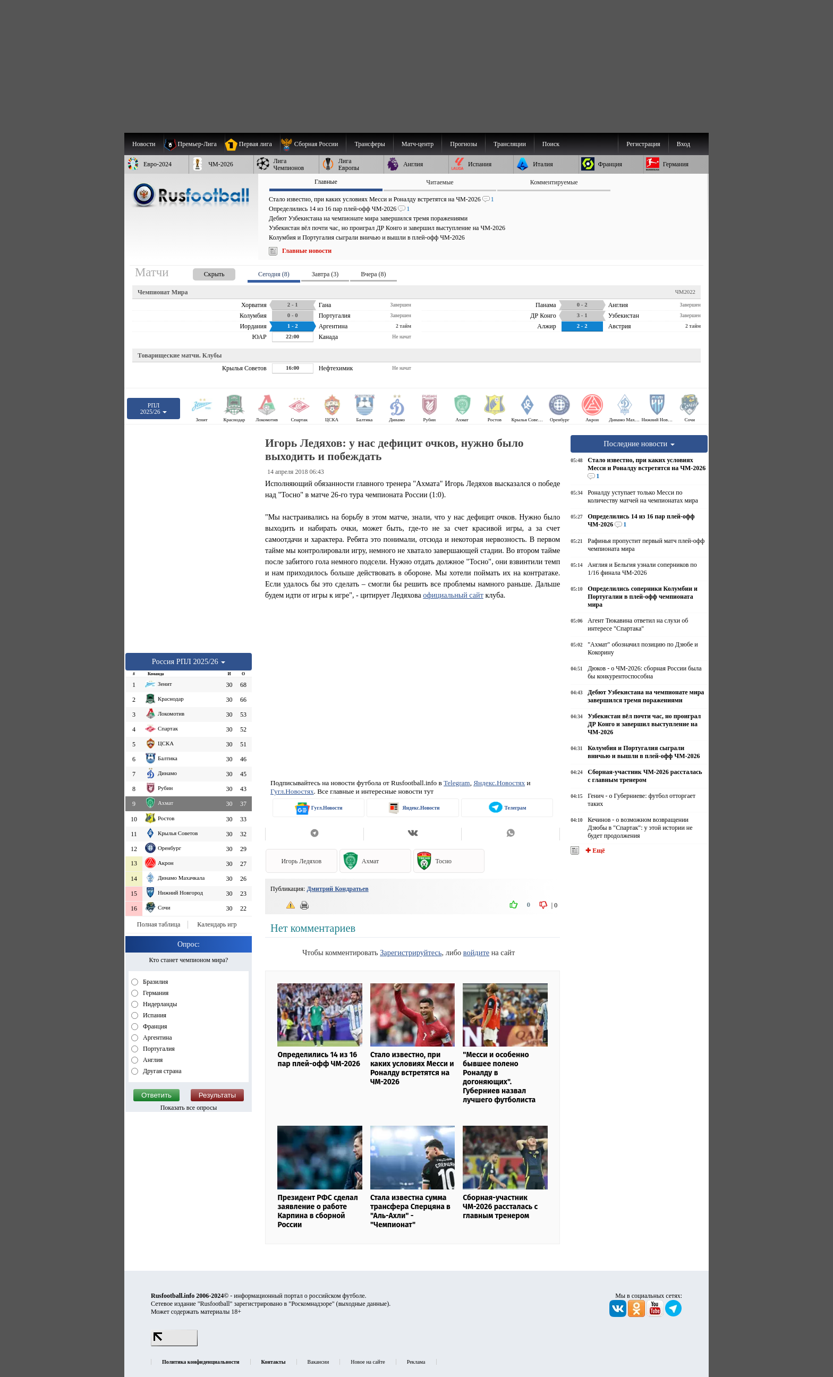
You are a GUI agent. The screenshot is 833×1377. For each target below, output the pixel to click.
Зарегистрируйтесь (410, 952)
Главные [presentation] (325, 181)
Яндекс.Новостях (499, 783)
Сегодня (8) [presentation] (274, 274)
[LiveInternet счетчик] (174, 1344)
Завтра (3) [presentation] (325, 274)
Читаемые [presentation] (439, 182)
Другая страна (161, 1071)
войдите (476, 952)
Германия (154, 993)
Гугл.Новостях (292, 791)
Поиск (550, 144)
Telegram (457, 783)
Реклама (416, 1362)
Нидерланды (159, 1004)
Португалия (158, 1048)
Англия (152, 1060)
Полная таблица (158, 924)
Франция (154, 1026)
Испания (153, 1015)
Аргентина (156, 1037)
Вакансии (318, 1362)
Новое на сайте (368, 1362)
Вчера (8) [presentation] (373, 274)
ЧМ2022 (685, 291)
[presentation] (203, 272)
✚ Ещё (594, 850)
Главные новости (307, 250)
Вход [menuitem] (683, 144)
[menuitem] (313, 144)
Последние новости (639, 443)
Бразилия (154, 981)
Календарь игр (216, 924)
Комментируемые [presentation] (554, 182)
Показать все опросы (188, 1107)
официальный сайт (453, 595)
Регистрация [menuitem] (643, 144)
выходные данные (362, 1303)
